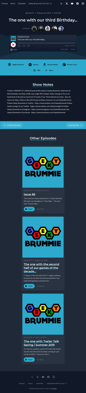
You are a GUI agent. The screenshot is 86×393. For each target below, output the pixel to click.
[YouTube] (72, 3)
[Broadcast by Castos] (13, 50)
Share (73, 49)
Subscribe (22, 4)
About (13, 4)
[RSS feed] (61, 3)
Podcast (4, 4)
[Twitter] (66, 3)
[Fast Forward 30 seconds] (29, 46)
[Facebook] (77, 3)
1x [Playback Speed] (24, 46)
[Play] (13, 44)
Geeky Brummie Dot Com (40, 3)
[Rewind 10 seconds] (19, 46)
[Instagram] (83, 3)
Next (75, 125)
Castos (54, 388)
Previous (12, 125)
